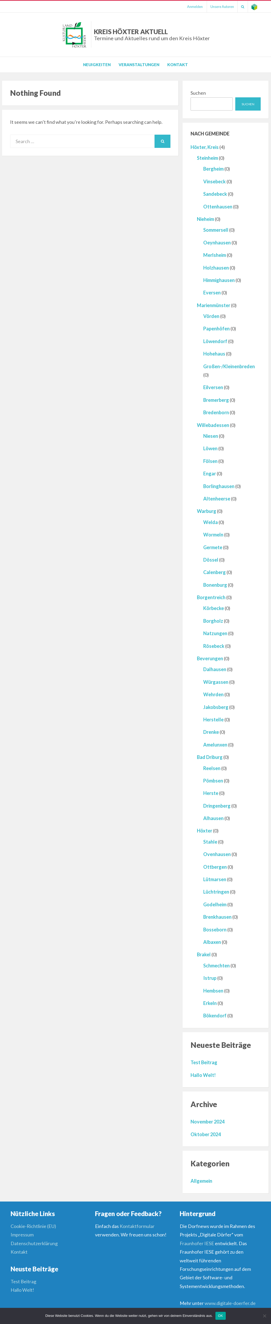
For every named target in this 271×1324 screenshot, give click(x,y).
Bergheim (213, 169)
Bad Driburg (210, 757)
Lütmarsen (214, 879)
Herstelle (213, 719)
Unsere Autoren (219, 6)
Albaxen (212, 942)
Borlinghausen (218, 486)
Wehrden (213, 694)
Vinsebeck (214, 181)
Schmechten (216, 965)
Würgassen (215, 682)
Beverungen (210, 658)
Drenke (211, 732)
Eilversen (213, 387)
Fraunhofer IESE (197, 1243)
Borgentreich (211, 597)
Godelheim (215, 904)
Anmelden (191, 6)
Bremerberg (216, 400)
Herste (210, 793)
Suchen (198, 93)
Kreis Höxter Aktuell (152, 34)
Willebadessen (213, 425)
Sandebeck (215, 194)
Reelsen (211, 768)
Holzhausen (216, 268)
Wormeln (213, 535)
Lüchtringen (216, 892)
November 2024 (207, 1122)
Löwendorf (215, 341)
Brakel (204, 954)
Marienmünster (213, 305)
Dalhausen (214, 669)
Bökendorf (215, 1015)
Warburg (206, 511)
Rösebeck (213, 646)
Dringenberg (217, 806)
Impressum (22, 1234)
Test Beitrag (204, 1062)
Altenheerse (216, 499)
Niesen (210, 436)
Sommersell (215, 230)
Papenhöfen (216, 328)
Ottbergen (215, 867)
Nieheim (205, 219)
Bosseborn (215, 929)
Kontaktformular (137, 1226)
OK (220, 1316)
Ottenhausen (217, 207)
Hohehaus (214, 354)
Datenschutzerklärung (34, 1243)
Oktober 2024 (206, 1134)
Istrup (209, 978)
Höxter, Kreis (205, 147)
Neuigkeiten (97, 64)
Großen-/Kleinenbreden (229, 366)
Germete (212, 547)
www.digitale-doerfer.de (230, 1303)
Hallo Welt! (203, 1075)
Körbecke (213, 608)
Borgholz (213, 621)
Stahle (210, 842)
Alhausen (213, 818)
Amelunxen (215, 745)
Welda (210, 522)
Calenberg (214, 572)
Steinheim (207, 158)
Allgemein (201, 1181)
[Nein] (264, 1315)
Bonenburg (215, 585)
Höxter (204, 831)
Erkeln (210, 1003)
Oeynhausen (217, 242)
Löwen (210, 448)
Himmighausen (219, 280)
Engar (209, 473)
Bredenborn (216, 412)
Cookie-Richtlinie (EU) (33, 1226)
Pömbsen (213, 781)
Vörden (211, 316)
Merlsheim (214, 255)
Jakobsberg (215, 707)
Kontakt (177, 64)
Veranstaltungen (139, 64)
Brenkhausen (217, 917)
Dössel (210, 560)
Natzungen (215, 633)
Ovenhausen (217, 854)
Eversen (212, 292)
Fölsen (210, 461)
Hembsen (213, 991)
